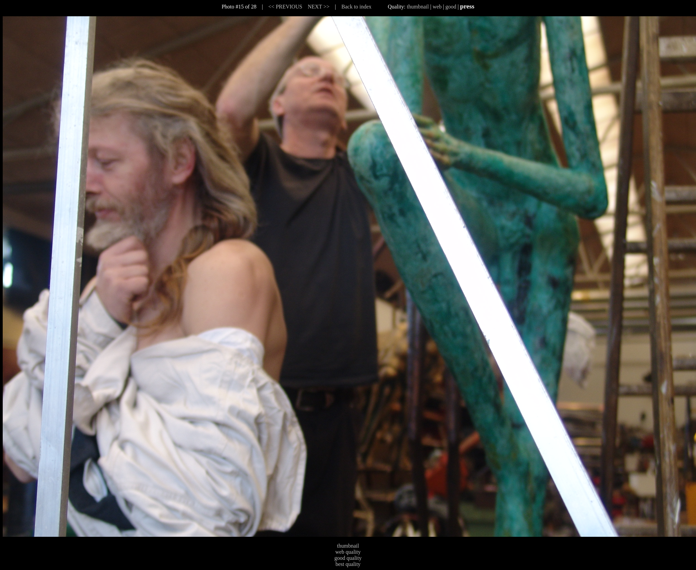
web (437, 6)
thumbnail (418, 6)
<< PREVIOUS (285, 6)
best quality (348, 564)
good (450, 6)
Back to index (357, 6)
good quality (348, 558)
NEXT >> (318, 6)
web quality (348, 552)
